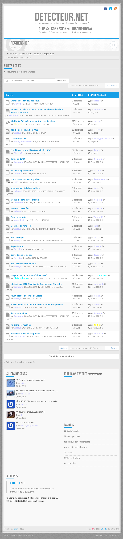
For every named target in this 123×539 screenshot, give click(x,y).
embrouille (99, 284)
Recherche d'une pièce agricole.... (26, 333)
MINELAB (46, 124)
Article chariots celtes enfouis (25, 199)
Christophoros (21, 278)
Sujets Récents (71, 431)
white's (17, 103)
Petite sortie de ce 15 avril (23, 263)
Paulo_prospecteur (23, 141)
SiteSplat (104, 529)
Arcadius (18, 173)
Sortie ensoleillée (19, 313)
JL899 (16, 182)
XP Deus (43, 174)
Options (63, 348)
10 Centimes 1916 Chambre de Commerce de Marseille (36, 284)
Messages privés (72, 436)
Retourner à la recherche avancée (20, 71)
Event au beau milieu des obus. (25, 100)
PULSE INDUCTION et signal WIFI (26, 179)
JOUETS (42, 299)
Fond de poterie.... (19, 217)
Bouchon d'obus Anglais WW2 (24, 129)
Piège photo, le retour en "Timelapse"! (29, 275)
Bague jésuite (17, 246)
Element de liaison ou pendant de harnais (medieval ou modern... (45, 390)
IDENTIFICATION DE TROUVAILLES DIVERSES (52, 115)
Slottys (17, 133)
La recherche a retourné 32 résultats (84, 85)
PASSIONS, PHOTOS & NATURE (57, 278)
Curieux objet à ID (19, 138)
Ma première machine (21, 325)
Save (96, 225)
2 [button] (107, 85)
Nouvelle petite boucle (21, 255)
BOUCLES (43, 258)
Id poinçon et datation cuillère (25, 188)
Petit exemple (17, 237)
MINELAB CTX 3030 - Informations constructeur (33, 121)
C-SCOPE (43, 153)
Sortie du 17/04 (18, 159)
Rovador (18, 249)
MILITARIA (42, 133)
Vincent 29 (98, 109)
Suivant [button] (114, 85)
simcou (97, 121)
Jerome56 (13, 115)
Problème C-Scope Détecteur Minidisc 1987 (31, 150)
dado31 (97, 150)
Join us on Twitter (83, 374)
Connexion (60, 29)
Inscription (82, 29)
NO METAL (45, 220)
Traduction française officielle (14, 535)
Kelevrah (18, 191)
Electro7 (18, 153)
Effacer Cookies (72, 458)
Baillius (97, 325)
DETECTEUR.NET (61, 17)
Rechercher (62, 81)
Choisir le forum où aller (61, 356)
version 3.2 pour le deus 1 (22, 170)
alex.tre (97, 188)
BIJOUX (43, 211)
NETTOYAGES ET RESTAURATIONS (51, 240)
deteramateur (100, 179)
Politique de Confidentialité (77, 441)
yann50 (17, 307)
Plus (44, 29)
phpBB (16, 529)
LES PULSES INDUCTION (47, 182)
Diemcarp (18, 162)
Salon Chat (70, 463)
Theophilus (19, 124)
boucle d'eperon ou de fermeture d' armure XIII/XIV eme (37, 304)
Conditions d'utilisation (75, 447)
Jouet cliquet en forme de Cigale (26, 295)
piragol (97, 295)
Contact (69, 452)
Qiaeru (30, 535)
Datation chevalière (20, 208)
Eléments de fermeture (22, 225)
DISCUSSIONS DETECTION (43, 104)
